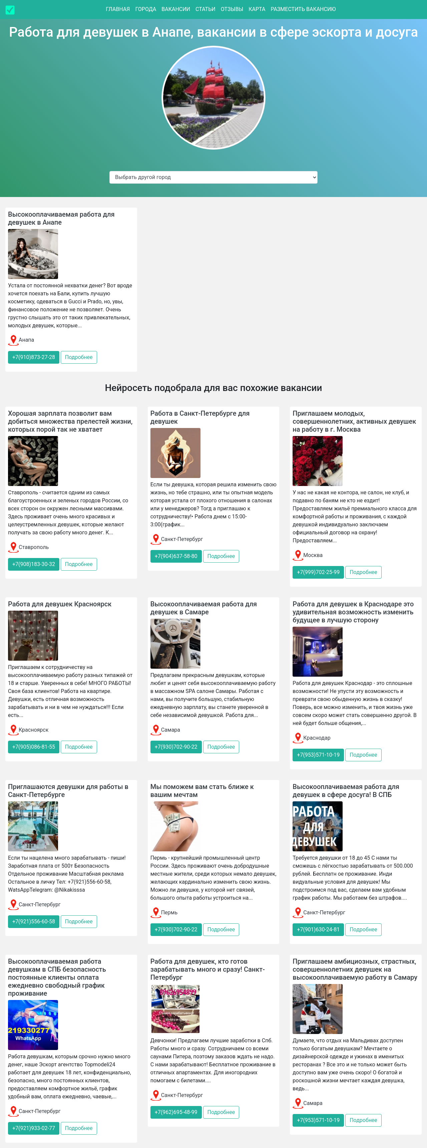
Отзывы (232, 9)
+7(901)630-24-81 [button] (318, 929)
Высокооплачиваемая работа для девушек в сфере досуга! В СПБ (346, 791)
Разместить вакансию (303, 9)
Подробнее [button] (79, 357)
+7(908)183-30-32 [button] (33, 564)
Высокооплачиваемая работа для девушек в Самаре (203, 608)
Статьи (205, 9)
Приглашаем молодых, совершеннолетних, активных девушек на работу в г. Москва (354, 421)
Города (145, 9)
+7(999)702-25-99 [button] (318, 572)
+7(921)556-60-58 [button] (33, 921)
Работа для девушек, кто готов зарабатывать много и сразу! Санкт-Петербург (207, 969)
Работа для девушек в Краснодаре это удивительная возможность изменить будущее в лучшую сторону (353, 612)
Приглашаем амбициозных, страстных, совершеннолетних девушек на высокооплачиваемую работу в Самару (355, 969)
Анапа (21, 340)
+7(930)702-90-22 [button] (176, 747)
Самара (165, 730)
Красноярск (28, 730)
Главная (118, 9)
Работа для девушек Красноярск (59, 604)
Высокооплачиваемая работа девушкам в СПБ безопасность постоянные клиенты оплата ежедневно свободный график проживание (57, 977)
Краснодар (311, 738)
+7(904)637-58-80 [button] (176, 556)
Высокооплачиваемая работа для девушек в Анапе (61, 218)
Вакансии (175, 9)
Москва (308, 555)
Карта (257, 9)
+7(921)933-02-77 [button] (33, 1128)
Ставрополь (28, 547)
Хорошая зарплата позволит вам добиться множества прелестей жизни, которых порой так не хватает (70, 421)
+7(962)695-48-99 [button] (176, 1112)
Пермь (163, 912)
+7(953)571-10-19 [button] (318, 755)
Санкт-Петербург (176, 539)
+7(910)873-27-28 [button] (33, 357)
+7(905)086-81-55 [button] (33, 747)
